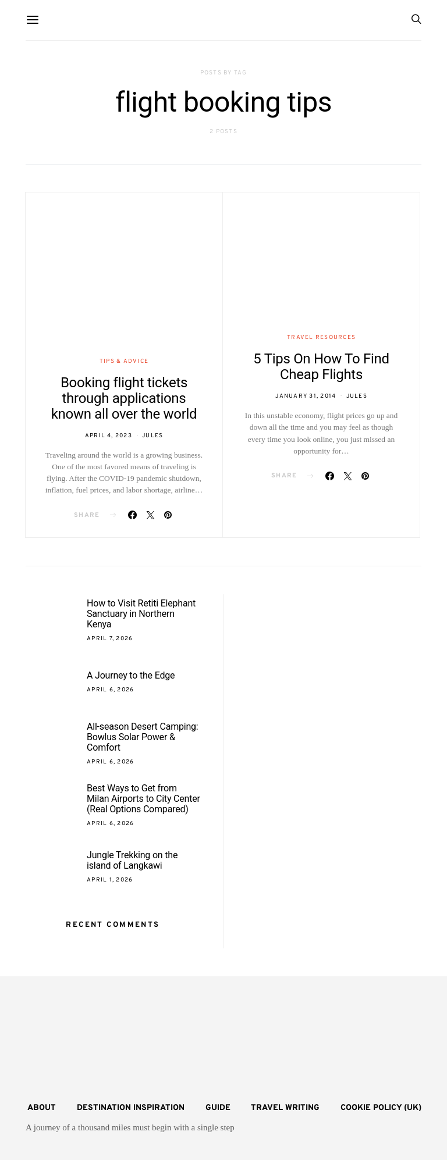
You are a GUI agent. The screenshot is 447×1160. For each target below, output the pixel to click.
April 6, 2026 (110, 690)
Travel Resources (321, 337)
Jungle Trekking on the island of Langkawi (132, 860)
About (41, 1108)
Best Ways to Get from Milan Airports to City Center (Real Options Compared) (143, 799)
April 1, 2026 (110, 880)
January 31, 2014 (305, 396)
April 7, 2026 (110, 639)
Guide (217, 1108)
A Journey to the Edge (131, 675)
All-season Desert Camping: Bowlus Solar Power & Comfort (142, 737)
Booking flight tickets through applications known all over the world (124, 398)
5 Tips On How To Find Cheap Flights (321, 367)
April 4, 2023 (108, 436)
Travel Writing (285, 1108)
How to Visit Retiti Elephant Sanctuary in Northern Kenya (141, 614)
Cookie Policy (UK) (380, 1108)
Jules (152, 436)
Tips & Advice (124, 361)
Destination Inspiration (131, 1108)
